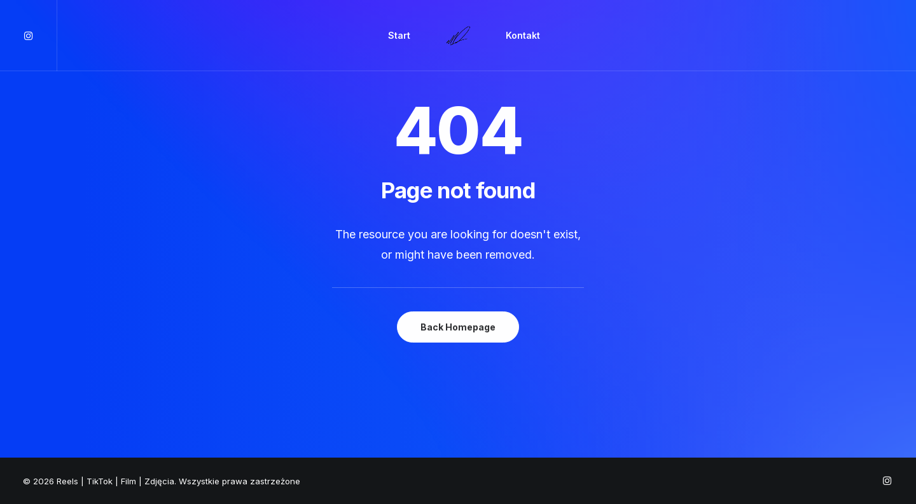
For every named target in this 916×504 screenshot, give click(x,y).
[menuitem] (40, 35)
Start (399, 35)
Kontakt (523, 35)
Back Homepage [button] (458, 327)
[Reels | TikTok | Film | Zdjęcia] (458, 35)
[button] (40, 35)
